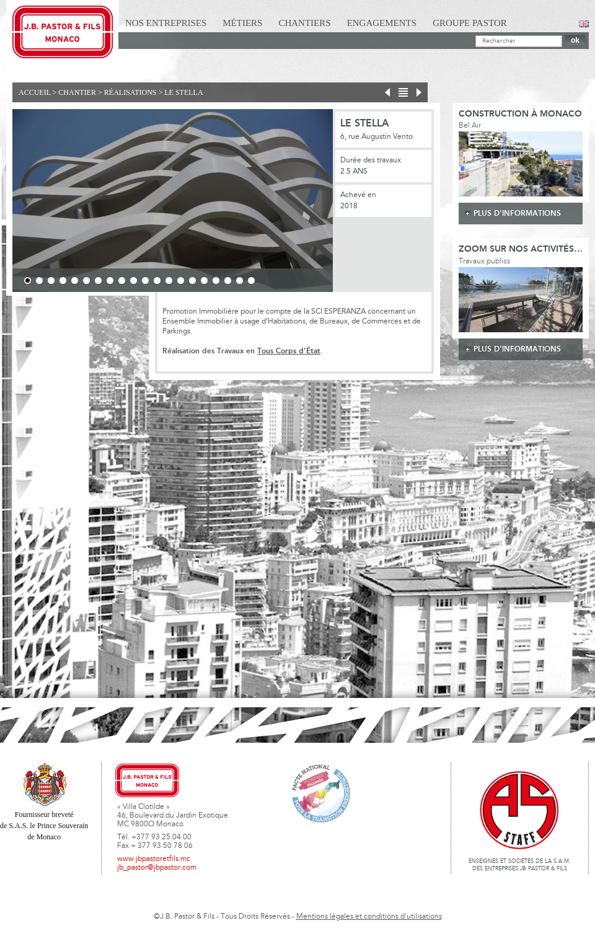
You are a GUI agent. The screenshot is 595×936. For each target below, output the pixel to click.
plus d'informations (517, 214)
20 (251, 280)
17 (216, 280)
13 (168, 280)
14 (180, 280)
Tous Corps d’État (288, 351)
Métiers (242, 23)
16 (204, 280)
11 (145, 280)
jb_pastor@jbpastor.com (156, 867)
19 (239, 280)
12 (157, 280)
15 (192, 280)
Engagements (382, 23)
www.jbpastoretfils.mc (153, 859)
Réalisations (130, 92)
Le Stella (183, 92)
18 (227, 280)
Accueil (35, 92)
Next (350, 202)
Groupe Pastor (470, 23)
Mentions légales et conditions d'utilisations (369, 916)
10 (133, 280)
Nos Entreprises (165, 23)
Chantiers (304, 23)
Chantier (77, 92)
